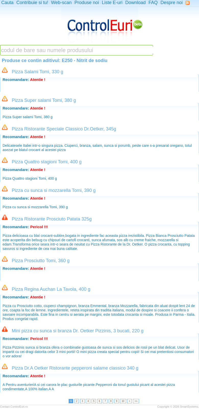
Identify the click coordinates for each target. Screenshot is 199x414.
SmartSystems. (189, 406)
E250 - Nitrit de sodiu (84, 60)
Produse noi (86, 2)
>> (136, 401)
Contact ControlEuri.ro (14, 406)
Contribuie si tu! (32, 2)
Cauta (7, 2)
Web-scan (61, 2)
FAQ (153, 2)
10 (122, 401)
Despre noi (171, 2)
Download (135, 2)
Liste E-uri (112, 2)
